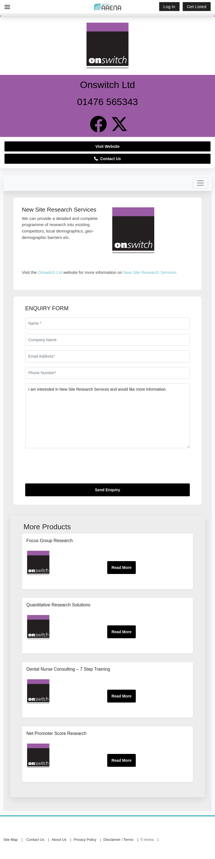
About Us (59, 839)
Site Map (10, 839)
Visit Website (107, 146)
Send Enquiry (107, 490)
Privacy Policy (85, 839)
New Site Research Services (149, 272)
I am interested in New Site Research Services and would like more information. (107, 415)
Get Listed (196, 6)
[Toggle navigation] (200, 183)
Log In (169, 6)
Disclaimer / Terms (119, 839)
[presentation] (67, 468)
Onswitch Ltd (50, 272)
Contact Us (107, 158)
